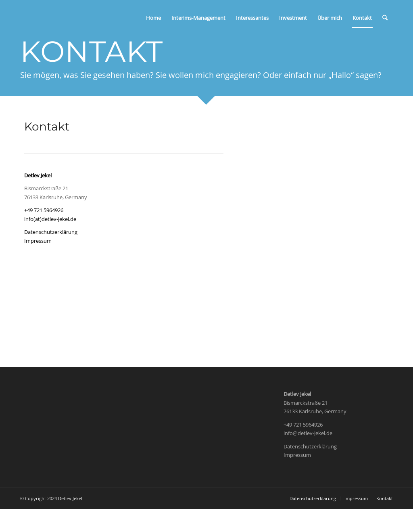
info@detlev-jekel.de (308, 433)
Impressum (38, 240)
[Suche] (385, 18)
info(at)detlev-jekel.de (50, 219)
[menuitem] (153, 18)
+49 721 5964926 (43, 210)
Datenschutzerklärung (50, 232)
